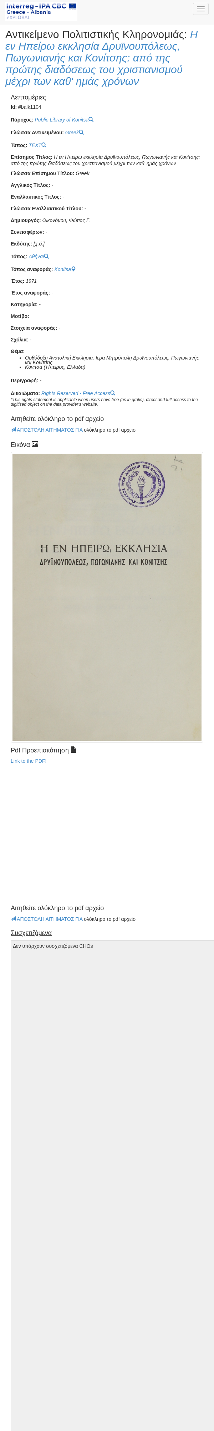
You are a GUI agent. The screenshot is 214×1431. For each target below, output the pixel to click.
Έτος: (17, 281)
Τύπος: (19, 145)
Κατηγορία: (24, 304)
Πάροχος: (22, 120)
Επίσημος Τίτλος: (31, 157)
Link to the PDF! (28, 761)
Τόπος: (19, 256)
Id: (14, 107)
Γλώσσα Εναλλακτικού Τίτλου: (47, 208)
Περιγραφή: (25, 380)
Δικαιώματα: (25, 393)
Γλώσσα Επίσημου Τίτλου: (42, 173)
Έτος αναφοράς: (30, 293)
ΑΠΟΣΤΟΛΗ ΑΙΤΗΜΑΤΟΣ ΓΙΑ (47, 430)
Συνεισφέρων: (27, 232)
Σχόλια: (19, 340)
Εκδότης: (21, 244)
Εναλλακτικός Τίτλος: (36, 197)
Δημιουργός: (26, 220)
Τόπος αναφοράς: (32, 269)
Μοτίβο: (20, 316)
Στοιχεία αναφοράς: (34, 328)
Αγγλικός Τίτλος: (30, 185)
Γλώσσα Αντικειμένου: (37, 132)
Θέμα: (18, 351)
